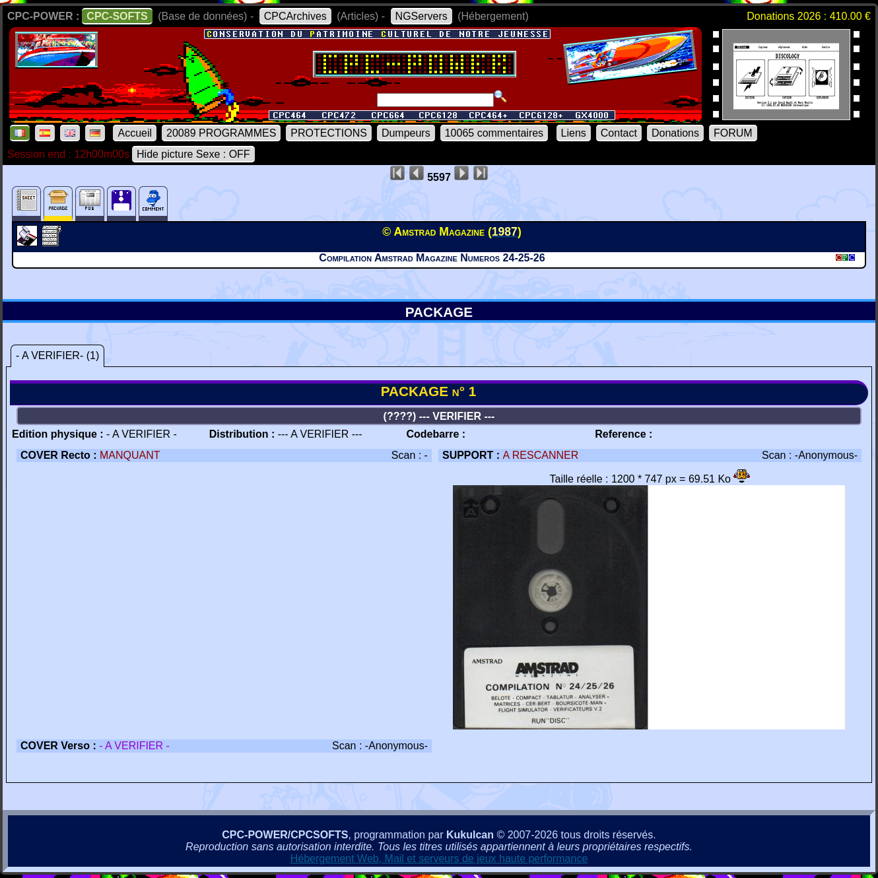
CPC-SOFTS (116, 16)
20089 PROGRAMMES (221, 133)
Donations (675, 133)
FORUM (733, 133)
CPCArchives (295, 16)
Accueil (135, 133)
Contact (619, 133)
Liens (573, 133)
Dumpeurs (406, 133)
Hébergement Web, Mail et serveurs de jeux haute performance (439, 858)
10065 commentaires (494, 133)
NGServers (421, 16)
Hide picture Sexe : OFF (193, 154)
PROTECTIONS (328, 133)
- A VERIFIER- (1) (57, 355)
